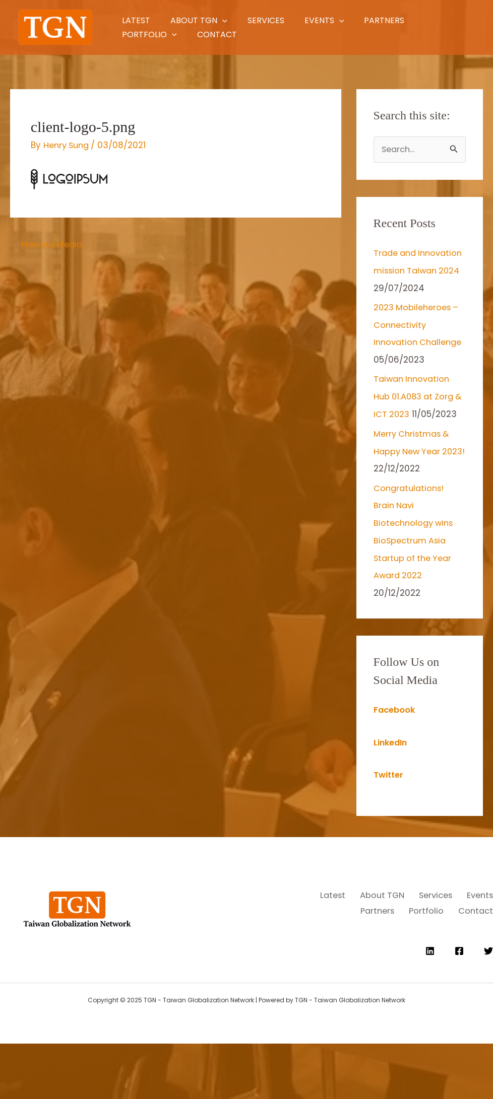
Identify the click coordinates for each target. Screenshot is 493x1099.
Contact (225, 34)
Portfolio (147, 34)
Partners (424, 20)
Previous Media (49, 245)
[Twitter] (488, 1006)
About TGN (207, 20)
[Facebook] (459, 1006)
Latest (134, 20)
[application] (231, 20)
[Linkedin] (430, 1006)
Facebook (395, 755)
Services (285, 20)
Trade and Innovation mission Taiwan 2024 (415, 270)
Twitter (389, 820)
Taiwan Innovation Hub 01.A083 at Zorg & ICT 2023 (416, 429)
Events (354, 20)
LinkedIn (392, 788)
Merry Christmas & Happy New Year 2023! (414, 499)
